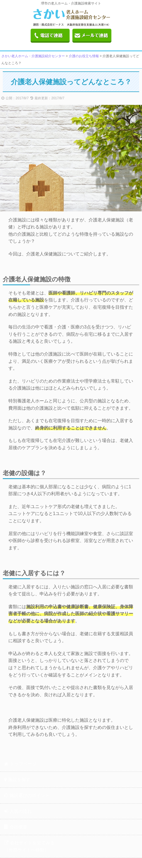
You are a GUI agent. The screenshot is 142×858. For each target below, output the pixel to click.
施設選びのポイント (27, 795)
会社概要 (15, 827)
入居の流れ (18, 811)
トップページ (20, 764)
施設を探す (17, 779)
